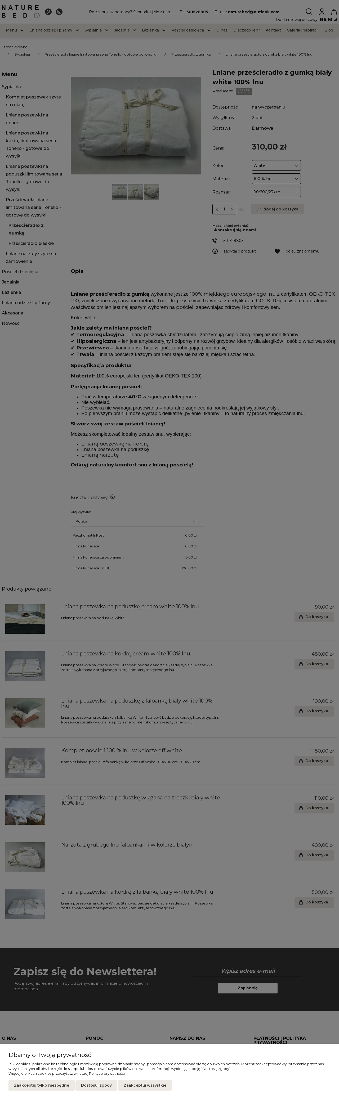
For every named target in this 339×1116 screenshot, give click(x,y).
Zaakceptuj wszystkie (145, 1085)
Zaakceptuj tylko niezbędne (41, 1085)
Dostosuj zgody (96, 1085)
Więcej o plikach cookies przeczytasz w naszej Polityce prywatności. (67, 1073)
